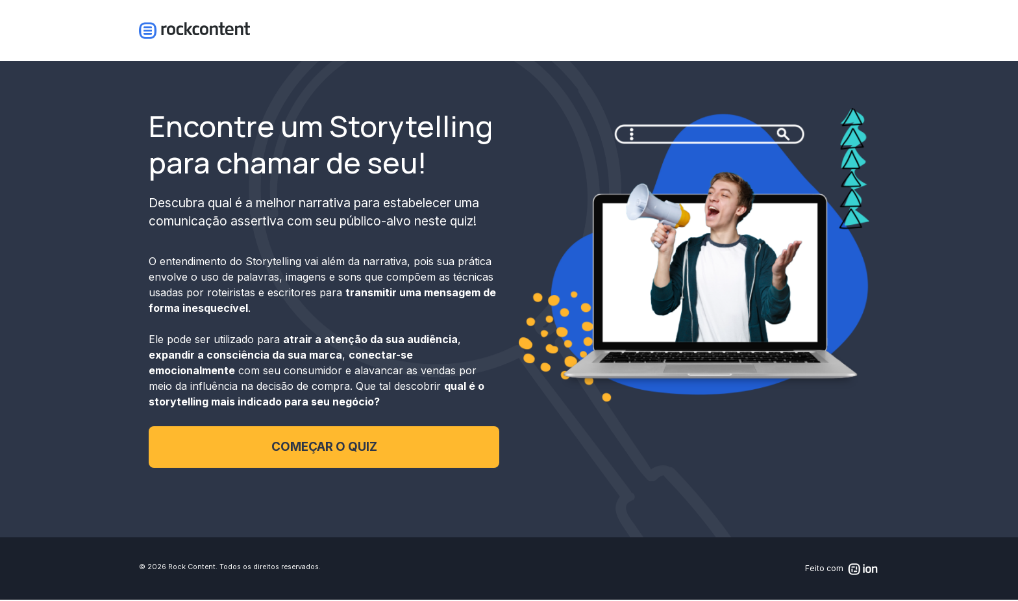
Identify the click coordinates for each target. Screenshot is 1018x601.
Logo (194, 31)
